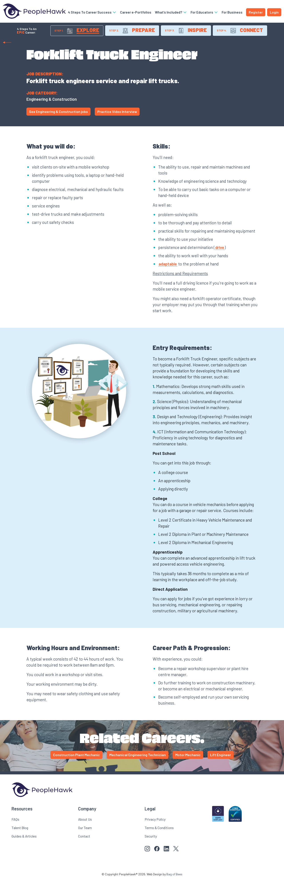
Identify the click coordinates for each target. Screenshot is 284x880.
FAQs (15, 819)
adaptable (168, 264)
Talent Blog (20, 828)
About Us (85, 819)
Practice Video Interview (117, 112)
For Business (232, 12)
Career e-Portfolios (135, 12)
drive (219, 247)
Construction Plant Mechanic (76, 755)
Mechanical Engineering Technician (137, 755)
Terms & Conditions (159, 828)
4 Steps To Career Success (92, 12)
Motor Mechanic (188, 755)
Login (274, 12)
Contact (84, 836)
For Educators (204, 12)
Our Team (85, 828)
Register (256, 12)
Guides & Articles (24, 836)
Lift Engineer (220, 755)
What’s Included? (171, 12)
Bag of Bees (174, 874)
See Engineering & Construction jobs (58, 112)
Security (151, 836)
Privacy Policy (155, 819)
